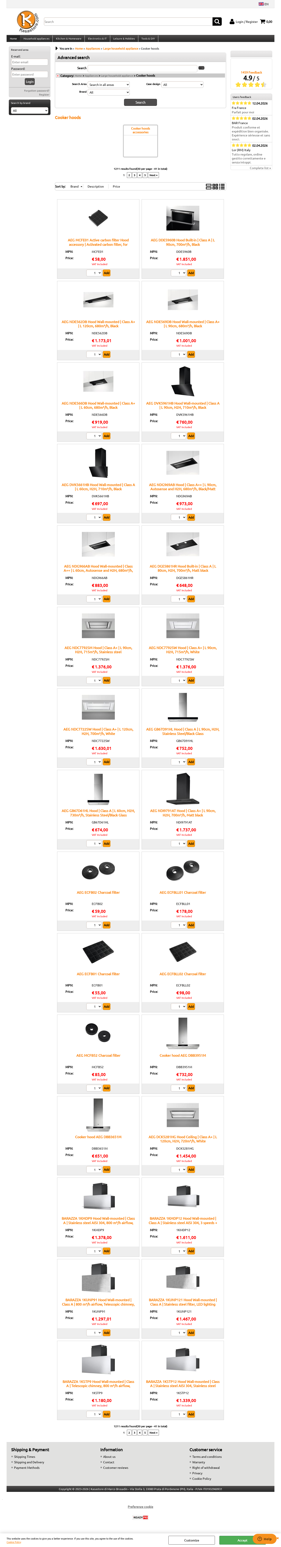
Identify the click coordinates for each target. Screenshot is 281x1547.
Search (81, 71)
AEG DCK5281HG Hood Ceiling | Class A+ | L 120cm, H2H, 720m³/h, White (183, 1142)
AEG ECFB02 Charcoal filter (98, 895)
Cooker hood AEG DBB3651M (98, 1140)
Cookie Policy (14, 1542)
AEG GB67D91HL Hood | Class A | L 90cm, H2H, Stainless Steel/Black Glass (182, 734)
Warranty (198, 1465)
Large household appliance (117, 79)
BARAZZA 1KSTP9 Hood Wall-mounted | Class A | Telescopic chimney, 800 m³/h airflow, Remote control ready (98, 1388)
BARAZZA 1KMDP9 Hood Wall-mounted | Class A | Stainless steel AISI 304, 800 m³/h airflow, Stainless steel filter (98, 1225)
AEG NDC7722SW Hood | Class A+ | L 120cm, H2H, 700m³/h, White (98, 734)
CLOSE (277, 1538)
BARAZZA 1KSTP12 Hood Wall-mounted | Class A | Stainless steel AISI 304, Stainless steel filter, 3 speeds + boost (183, 1388)
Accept (242, 1540)
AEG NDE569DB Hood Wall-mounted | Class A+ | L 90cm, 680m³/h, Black (183, 326)
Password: (18, 72)
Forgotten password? (36, 94)
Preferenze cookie (140, 1510)
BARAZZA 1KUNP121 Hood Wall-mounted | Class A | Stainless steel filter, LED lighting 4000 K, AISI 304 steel (183, 1307)
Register (44, 98)
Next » (153, 178)
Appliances (91, 79)
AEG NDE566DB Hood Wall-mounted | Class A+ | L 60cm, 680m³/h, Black (98, 408)
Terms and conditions (207, 1460)
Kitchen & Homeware (68, 40)
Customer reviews (115, 1471)
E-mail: (15, 60)
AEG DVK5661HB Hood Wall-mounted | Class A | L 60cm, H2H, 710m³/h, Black (98, 490)
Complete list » (260, 172)
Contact (108, 1465)
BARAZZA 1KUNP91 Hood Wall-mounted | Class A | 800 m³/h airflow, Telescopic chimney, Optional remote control (98, 1307)
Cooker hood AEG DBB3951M (183, 1058)
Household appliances (36, 40)
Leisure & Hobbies (123, 40)
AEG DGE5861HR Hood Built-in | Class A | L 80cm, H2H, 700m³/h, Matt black (183, 571)
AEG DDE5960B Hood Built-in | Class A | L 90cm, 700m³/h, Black (183, 245)
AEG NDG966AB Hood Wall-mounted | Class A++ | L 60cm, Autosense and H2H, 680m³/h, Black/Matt (98, 573)
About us (109, 1460)
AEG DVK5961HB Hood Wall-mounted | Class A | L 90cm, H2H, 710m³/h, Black (183, 408)
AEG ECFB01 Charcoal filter (98, 977)
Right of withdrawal (206, 1471)
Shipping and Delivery (29, 1465)
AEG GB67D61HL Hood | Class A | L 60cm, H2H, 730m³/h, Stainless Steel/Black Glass (98, 816)
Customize (191, 1540)
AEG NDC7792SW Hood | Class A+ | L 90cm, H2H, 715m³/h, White (183, 653)
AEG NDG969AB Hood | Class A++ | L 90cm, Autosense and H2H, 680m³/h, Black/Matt (182, 490)
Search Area (79, 87)
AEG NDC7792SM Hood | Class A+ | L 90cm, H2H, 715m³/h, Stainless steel (98, 653)
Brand (82, 95)
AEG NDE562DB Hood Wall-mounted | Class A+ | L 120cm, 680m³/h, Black (98, 326)
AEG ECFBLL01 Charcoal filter (183, 895)
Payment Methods (27, 1471)
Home (13, 40)
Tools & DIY (146, 40)
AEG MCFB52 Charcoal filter (98, 1058)
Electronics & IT (96, 40)
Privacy (197, 1476)
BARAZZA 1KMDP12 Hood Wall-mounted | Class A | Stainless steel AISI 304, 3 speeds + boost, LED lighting (183, 1225)
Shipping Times (24, 1460)
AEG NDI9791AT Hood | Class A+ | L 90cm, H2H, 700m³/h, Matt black (183, 816)
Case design (153, 87)
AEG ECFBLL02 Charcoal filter (183, 977)
